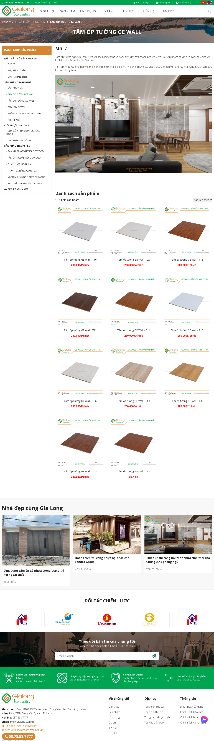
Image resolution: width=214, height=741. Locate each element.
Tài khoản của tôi (154, 706)
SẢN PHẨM (67, 11)
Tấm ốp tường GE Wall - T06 (80, 401)
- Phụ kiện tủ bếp (16, 70)
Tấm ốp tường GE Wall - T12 (80, 330)
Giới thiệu (114, 706)
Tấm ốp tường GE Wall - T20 (133, 259)
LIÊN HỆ (148, 11)
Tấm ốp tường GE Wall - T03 (186, 401)
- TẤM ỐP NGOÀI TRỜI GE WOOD (23, 157)
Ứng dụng (114, 717)
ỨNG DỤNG (88, 11)
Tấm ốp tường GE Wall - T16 (80, 259)
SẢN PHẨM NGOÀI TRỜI (17, 145)
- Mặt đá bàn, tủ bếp (17, 77)
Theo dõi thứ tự (153, 712)
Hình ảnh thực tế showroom (19, 725)
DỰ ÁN (108, 11)
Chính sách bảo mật (191, 712)
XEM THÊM (12, 582)
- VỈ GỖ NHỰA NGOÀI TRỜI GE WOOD (25, 177)
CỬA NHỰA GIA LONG (16, 125)
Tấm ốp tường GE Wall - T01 (133, 471)
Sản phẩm (114, 712)
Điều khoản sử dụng (191, 706)
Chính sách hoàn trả (191, 717)
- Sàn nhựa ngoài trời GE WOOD (25, 151)
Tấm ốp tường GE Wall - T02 (80, 471)
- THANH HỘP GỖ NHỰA (19, 164)
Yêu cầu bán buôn (154, 722)
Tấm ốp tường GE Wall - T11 (133, 330)
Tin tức (112, 728)
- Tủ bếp (10, 64)
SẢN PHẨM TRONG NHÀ (17, 82)
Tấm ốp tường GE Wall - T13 (186, 259)
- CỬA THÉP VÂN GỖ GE (18, 140)
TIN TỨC (128, 11)
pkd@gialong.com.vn (46, 2)
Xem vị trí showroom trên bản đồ (22, 730)
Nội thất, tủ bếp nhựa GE (20, 58)
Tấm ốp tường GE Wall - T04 (133, 401)
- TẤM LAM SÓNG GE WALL (20, 100)
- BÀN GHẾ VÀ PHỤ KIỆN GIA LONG (24, 183)
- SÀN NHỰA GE (14, 87)
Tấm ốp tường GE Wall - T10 (186, 330)
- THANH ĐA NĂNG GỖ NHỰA (21, 170)
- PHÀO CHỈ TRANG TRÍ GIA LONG (23, 113)
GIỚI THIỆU (47, 11)
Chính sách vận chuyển (193, 722)
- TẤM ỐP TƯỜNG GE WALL (20, 94)
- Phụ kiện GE (13, 120)
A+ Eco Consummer (16, 189)
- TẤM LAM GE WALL (16, 107)
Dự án (112, 722)
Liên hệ (113, 733)
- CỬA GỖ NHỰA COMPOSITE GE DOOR (23, 132)
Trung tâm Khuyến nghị (157, 717)
